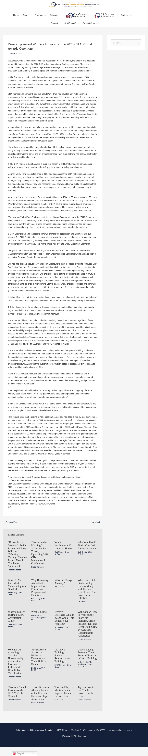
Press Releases (16, 57)
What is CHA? (39, 619)
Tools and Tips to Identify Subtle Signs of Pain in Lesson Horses (63, 702)
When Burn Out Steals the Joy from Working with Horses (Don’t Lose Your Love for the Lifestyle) (87, 597)
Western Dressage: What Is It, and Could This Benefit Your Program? (63, 625)
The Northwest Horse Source (86, 677)
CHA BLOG (83, 610)
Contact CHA (89, 27)
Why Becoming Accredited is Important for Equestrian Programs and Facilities (40, 596)
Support (54, 27)
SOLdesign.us (79, 745)
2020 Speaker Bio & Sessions (63, 676)
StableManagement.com (40, 626)
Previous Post (10, 525)
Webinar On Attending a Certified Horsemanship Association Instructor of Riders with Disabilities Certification (16, 671)
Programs (39, 19)
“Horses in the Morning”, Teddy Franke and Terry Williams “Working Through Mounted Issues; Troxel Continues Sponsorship (17, 561)
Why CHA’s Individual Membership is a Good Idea (17, 593)
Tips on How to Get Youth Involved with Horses (87, 701)
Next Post (96, 525)
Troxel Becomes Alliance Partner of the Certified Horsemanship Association (40, 702)
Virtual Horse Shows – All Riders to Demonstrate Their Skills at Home (39, 667)
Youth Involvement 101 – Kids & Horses (62, 551)
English (18, 753)
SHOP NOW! (70, 27)
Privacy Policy (126, 739)
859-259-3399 (112, 739)
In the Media (36, 623)
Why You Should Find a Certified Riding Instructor (87, 551)
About (25, 19)
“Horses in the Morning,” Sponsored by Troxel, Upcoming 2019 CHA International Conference (40, 556)
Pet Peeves (59, 595)
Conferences (126, 19)
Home (16, 19)
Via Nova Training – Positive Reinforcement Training (63, 665)
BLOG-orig (59, 558)
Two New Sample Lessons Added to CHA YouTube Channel (17, 702)
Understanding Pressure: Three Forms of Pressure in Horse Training (87, 665)
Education (54, 19)
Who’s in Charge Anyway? (64, 590)
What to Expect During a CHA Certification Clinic (17, 624)
